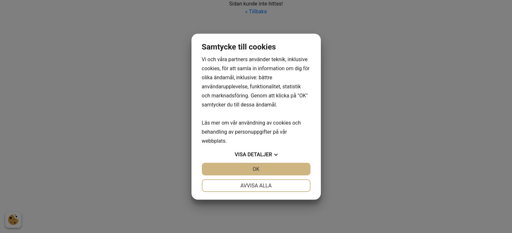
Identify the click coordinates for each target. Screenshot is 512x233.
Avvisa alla (256, 186)
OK (256, 169)
